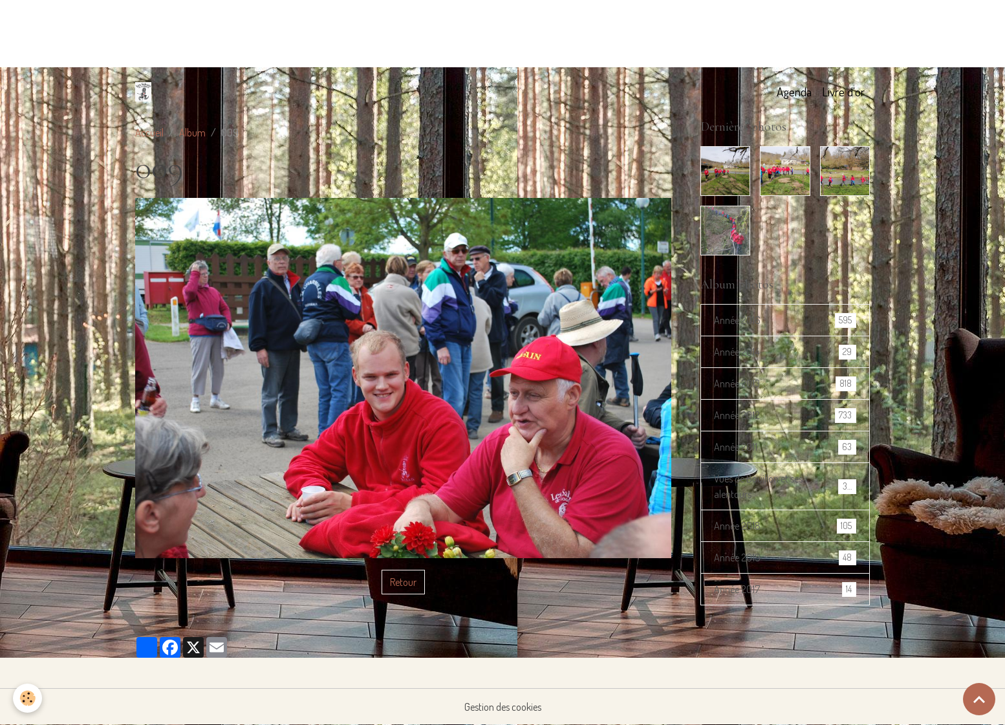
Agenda (794, 91)
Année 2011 (785, 447)
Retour (403, 582)
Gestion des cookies (502, 706)
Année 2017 (785, 589)
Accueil (149, 132)
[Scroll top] (979, 699)
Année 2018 (785, 526)
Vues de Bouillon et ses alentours (785, 486)
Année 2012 (785, 415)
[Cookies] (27, 698)
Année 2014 (785, 352)
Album (192, 132)
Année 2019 (785, 557)
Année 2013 (785, 383)
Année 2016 (785, 320)
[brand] (146, 92)
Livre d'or (843, 91)
